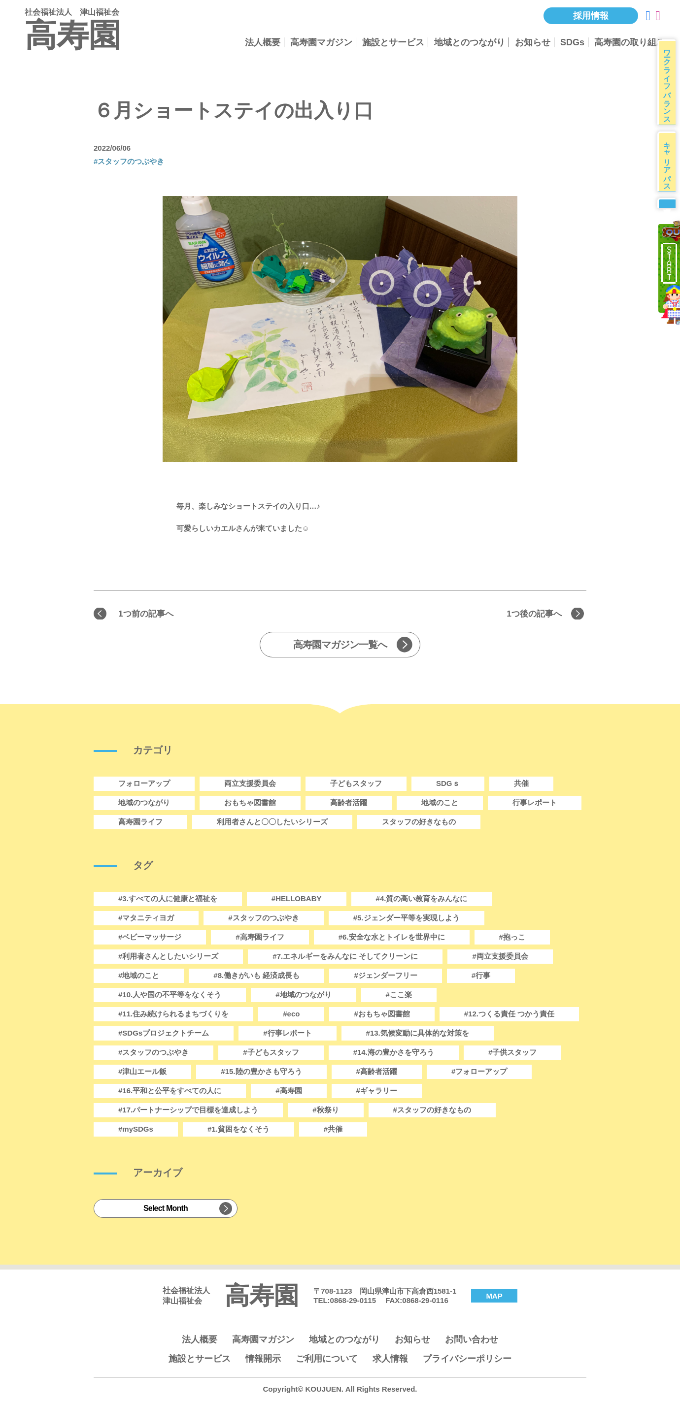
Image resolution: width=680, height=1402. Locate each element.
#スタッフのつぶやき (129, 161)
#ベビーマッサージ (149, 938)
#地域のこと (138, 977)
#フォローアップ (479, 1073)
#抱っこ (512, 938)
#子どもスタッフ (271, 1053)
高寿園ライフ (140, 823)
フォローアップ (144, 785)
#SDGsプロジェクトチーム (163, 1034)
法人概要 (262, 42)
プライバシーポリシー (467, 1360)
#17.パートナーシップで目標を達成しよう (188, 1111)
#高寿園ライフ (260, 938)
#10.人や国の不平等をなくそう (169, 996)
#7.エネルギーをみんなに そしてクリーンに (345, 957)
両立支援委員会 (250, 785)
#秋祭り (325, 1111)
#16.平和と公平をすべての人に (169, 1092)
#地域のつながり (303, 996)
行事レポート (534, 804)
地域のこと (439, 804)
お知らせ (532, 42)
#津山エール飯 (142, 1073)
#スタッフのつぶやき (153, 1053)
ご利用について (327, 1360)
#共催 (333, 1130)
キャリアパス (670, 173)
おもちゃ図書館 (250, 804)
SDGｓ (448, 785)
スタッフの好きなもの (419, 823)
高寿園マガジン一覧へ (340, 646)
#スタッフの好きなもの (432, 1111)
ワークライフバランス (670, 86)
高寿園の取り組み (629, 42)
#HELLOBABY (297, 900)
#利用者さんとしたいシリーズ (168, 957)
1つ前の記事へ (150, 614)
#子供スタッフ (512, 1053)
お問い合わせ (471, 1341)
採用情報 (591, 16)
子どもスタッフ (356, 785)
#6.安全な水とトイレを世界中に (392, 938)
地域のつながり (144, 804)
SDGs (572, 42)
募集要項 (668, 222)
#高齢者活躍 (376, 1073)
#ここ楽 (399, 996)
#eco (291, 1015)
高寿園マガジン (321, 42)
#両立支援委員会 (500, 957)
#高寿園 (288, 1092)
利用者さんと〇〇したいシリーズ (272, 823)
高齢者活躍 (348, 804)
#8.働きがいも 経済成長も (256, 977)
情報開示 (263, 1360)
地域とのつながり (469, 42)
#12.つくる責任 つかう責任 (509, 1015)
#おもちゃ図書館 (381, 1015)
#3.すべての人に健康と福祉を (167, 900)
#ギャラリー (376, 1092)
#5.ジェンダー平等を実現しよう (406, 919)
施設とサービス (393, 42)
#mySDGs (135, 1130)
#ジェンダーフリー (385, 977)
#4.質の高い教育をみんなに (422, 900)
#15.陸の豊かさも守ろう (261, 1073)
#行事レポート (287, 1034)
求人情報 (390, 1360)
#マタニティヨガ (146, 919)
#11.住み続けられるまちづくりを (173, 1015)
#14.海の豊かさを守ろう (393, 1053)
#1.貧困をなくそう (238, 1130)
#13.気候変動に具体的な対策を (417, 1034)
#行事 (481, 977)
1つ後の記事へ (529, 614)
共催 (521, 785)
